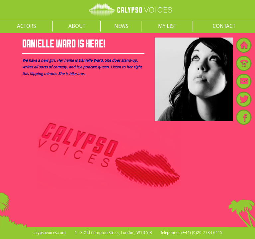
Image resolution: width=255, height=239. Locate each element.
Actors (26, 26)
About (76, 26)
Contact (223, 26)
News (121, 26)
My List (167, 26)
